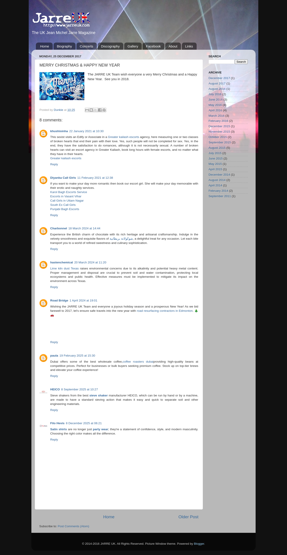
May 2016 (215, 105)
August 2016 (217, 88)
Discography (110, 46)
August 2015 (217, 147)
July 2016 (215, 94)
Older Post (188, 516)
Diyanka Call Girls (63, 177)
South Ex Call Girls (63, 205)
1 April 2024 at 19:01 (83, 300)
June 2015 (216, 158)
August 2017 (217, 83)
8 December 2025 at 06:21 (84, 423)
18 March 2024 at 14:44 (84, 228)
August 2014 (217, 180)
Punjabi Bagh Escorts (64, 209)
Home (44, 46)
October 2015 (218, 137)
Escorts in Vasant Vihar (65, 196)
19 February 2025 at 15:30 (77, 355)
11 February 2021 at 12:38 (95, 177)
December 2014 (219, 174)
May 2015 (215, 164)
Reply (54, 164)
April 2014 (215, 185)
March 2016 (216, 115)
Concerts (86, 46)
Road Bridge (59, 300)
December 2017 (219, 78)
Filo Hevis (57, 423)
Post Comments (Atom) (73, 526)
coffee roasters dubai (138, 361)
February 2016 (218, 121)
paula (54, 355)
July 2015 (215, 153)
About (173, 46)
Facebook (153, 46)
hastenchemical (61, 262)
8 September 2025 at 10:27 (79, 389)
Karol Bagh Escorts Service (68, 192)
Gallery (133, 46)
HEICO (55, 389)
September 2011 (220, 196)
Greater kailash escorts (123, 137)
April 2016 (215, 110)
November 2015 (219, 131)
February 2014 (218, 190)
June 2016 (216, 99)
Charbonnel (58, 228)
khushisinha (59, 131)
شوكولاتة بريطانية (121, 238)
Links (189, 46)
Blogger (199, 543)
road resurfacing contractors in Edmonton (165, 310)
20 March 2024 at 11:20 (90, 262)
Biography (64, 46)
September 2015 (220, 142)
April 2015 (215, 169)
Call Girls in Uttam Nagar (67, 200)
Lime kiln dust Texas (64, 268)
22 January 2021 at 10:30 (86, 131)
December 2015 (219, 126)
